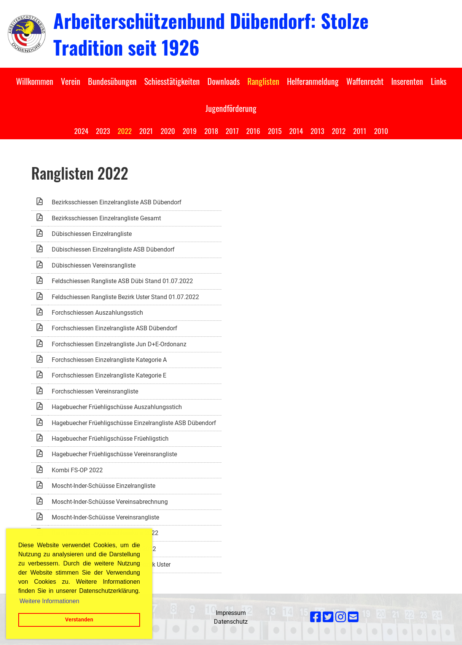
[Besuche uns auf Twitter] (328, 617)
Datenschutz (231, 621)
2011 (359, 130)
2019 (190, 130)
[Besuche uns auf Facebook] (315, 617)
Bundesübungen (112, 81)
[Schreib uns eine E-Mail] (353, 617)
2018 (211, 130)
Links (438, 81)
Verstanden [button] (79, 619)
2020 (168, 130)
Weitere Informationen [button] (49, 601)
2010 (381, 130)
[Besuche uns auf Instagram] (340, 617)
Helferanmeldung (313, 81)
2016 (253, 130)
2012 (339, 130)
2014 (296, 130)
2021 (146, 130)
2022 (125, 130)
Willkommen (34, 81)
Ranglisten (263, 81)
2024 (81, 130)
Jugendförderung (231, 108)
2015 (275, 130)
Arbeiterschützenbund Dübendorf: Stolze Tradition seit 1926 (211, 33)
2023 (103, 130)
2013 (317, 130)
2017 (232, 130)
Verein (70, 81)
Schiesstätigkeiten (172, 81)
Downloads (223, 81)
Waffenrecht (365, 81)
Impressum (231, 612)
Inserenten (407, 81)
